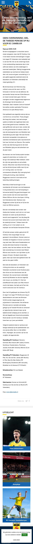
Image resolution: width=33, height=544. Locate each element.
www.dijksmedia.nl (12, 392)
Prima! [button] (24, 534)
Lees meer (16, 539)
